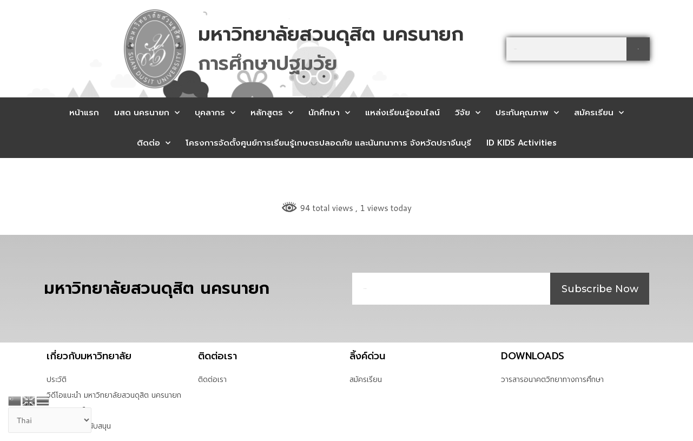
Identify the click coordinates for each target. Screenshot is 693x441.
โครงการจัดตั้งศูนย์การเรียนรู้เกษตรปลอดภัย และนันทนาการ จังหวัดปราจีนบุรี (328, 143)
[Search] (638, 49)
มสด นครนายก (147, 112)
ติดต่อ (153, 143)
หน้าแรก (84, 113)
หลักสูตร (271, 112)
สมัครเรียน (599, 112)
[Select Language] (51, 420)
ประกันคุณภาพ (527, 112)
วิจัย (467, 112)
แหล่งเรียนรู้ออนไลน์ (402, 113)
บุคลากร (215, 112)
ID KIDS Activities (521, 143)
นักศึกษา (329, 112)
